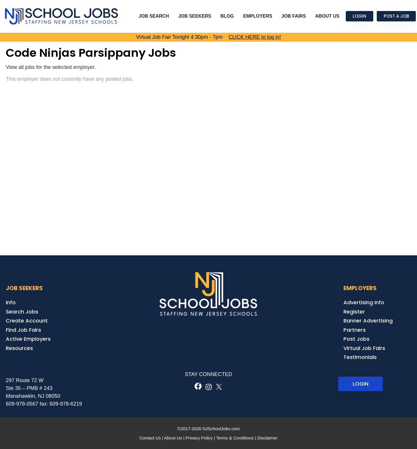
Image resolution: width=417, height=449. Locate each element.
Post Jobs (356, 338)
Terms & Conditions (235, 437)
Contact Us (150, 437)
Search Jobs (22, 311)
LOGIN (360, 383)
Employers (257, 16)
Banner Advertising (368, 320)
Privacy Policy (199, 437)
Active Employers (28, 338)
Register (354, 311)
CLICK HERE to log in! (254, 37)
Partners (354, 329)
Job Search (154, 16)
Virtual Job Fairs (364, 348)
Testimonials (360, 357)
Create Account (27, 320)
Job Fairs (293, 16)
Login (359, 16)
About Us (327, 16)
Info (11, 302)
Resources (19, 348)
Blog (227, 16)
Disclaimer (267, 437)
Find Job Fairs (23, 329)
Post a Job (396, 16)
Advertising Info (363, 302)
